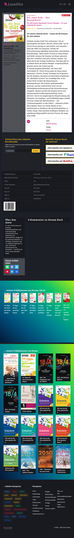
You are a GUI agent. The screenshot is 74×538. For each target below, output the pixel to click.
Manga (7, 517)
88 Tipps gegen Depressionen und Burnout (58, 311)
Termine (35, 506)
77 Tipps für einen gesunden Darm (33, 310)
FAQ (58, 494)
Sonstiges (7, 521)
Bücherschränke (50, 501)
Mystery (14, 496)
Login (59, 505)
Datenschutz (61, 503)
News (34, 492)
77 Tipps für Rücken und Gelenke (49, 311)
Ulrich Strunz (51, 125)
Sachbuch (7, 510)
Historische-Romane (20, 510)
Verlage (47, 504)
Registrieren (61, 508)
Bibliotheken (49, 495)
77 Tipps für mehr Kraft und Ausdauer (41, 310)
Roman (22, 492)
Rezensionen (37, 503)
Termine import (50, 509)
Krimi (6, 496)
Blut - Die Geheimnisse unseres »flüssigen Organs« (66, 313)
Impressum (60, 500)
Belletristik (22, 517)
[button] (68, 5)
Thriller (7, 492)
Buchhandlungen (50, 498)
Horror (14, 492)
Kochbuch (66, 16)
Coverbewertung (38, 509)
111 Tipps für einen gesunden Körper (7, 310)
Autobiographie (9, 514)
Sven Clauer (66, 528)
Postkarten (36, 512)
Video (34, 501)
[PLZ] (23, 152)
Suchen (35, 152)
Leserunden (36, 498)
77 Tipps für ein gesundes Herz (24, 310)
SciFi (13, 517)
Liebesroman (8, 507)
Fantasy (16, 503)
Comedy (19, 514)
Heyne (48, 131)
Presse (47, 507)
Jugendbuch (8, 500)
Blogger (47, 492)
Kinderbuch (23, 496)
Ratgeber (18, 500)
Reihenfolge (36, 495)
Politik (18, 507)
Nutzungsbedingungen (64, 497)
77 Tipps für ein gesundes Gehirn (16, 310)
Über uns (60, 492)
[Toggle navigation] (62, 5)
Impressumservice (38, 515)
